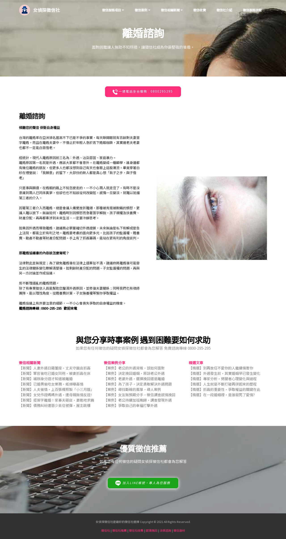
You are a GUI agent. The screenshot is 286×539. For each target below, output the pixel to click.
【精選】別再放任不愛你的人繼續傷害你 (221, 371)
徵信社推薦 (119, 530)
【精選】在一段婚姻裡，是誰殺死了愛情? (222, 398)
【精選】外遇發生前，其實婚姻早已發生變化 (224, 377)
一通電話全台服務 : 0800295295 (142, 92)
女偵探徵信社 (46, 10)
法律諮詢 (165, 530)
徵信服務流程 (252, 10)
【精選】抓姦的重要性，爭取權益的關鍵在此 (224, 393)
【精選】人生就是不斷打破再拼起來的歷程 (223, 387)
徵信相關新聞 (170, 10)
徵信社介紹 (224, 10)
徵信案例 (141, 10)
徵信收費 (199, 10)
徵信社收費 (136, 530)
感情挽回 (151, 530)
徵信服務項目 (111, 10)
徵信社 (105, 530)
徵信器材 (179, 530)
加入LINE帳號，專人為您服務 (142, 490)
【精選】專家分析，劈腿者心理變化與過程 (223, 382)
